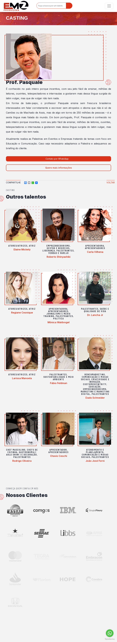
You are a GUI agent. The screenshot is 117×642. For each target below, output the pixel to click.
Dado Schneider (95, 397)
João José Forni (95, 460)
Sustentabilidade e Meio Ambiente (58, 378)
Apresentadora (94, 245)
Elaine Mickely (22, 249)
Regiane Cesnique (22, 312)
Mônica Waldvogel (58, 322)
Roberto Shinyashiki (58, 256)
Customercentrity (94, 384)
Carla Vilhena (95, 251)
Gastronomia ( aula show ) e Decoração (21, 453)
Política (58, 318)
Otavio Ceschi (58, 455)
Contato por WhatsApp (57, 158)
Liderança (49, 250)
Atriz (32, 245)
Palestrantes (65, 250)
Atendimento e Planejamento (95, 450)
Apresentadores (95, 248)
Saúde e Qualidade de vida (96, 310)
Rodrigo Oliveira (22, 460)
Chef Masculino (15, 449)
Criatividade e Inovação (99, 380)
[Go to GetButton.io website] (110, 639)
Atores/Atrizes (17, 245)
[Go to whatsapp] (109, 633)
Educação (95, 386)
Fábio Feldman (58, 383)
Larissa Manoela (22, 378)
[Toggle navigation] (109, 6)
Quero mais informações (58, 167)
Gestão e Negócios (58, 248)
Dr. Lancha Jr (95, 315)
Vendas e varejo (58, 252)
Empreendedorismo (58, 245)
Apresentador (58, 449)
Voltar (110, 182)
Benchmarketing (95, 374)
